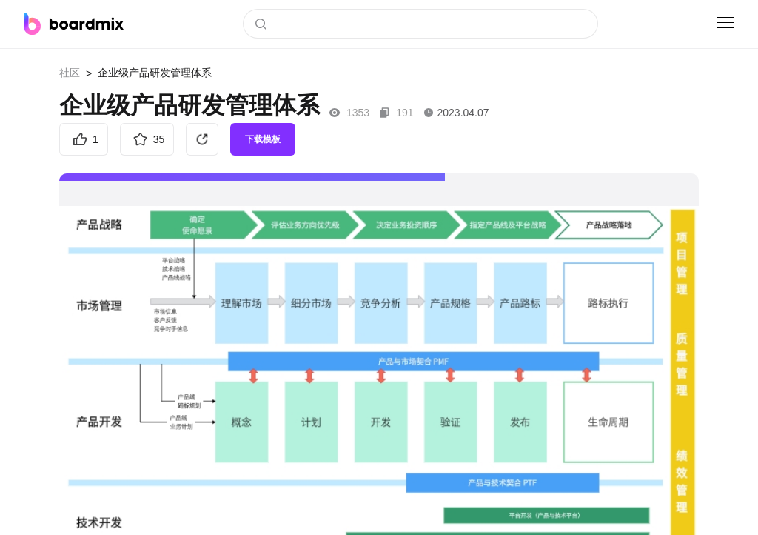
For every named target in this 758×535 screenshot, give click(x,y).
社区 (69, 73)
